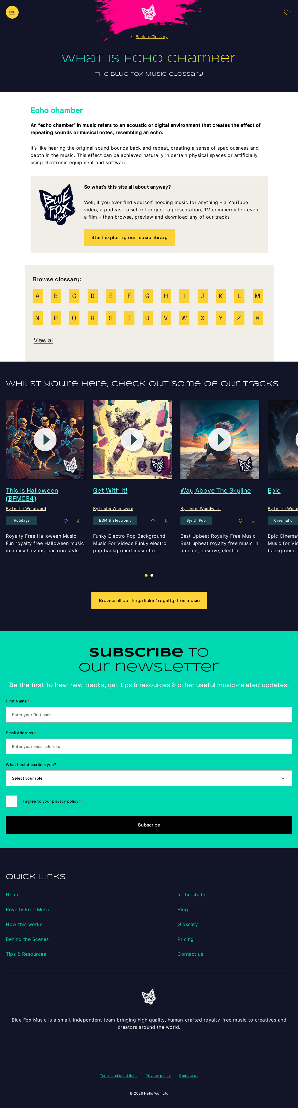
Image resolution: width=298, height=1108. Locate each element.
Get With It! (110, 490)
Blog (183, 909)
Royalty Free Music (28, 909)
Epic (274, 490)
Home (12, 895)
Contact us (190, 954)
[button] (152, 575)
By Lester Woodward (26, 508)
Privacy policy (158, 1075)
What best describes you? (31, 764)
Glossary (188, 924)
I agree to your (52, 801)
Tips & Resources (26, 954)
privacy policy (65, 801)
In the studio (192, 895)
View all (43, 340)
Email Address (21, 732)
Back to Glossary (149, 36)
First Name (18, 701)
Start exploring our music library (129, 237)
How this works (24, 924)
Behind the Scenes (27, 939)
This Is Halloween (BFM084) (32, 494)
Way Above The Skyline (215, 490)
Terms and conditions (118, 1075)
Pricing (186, 939)
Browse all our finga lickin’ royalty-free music (149, 600)
